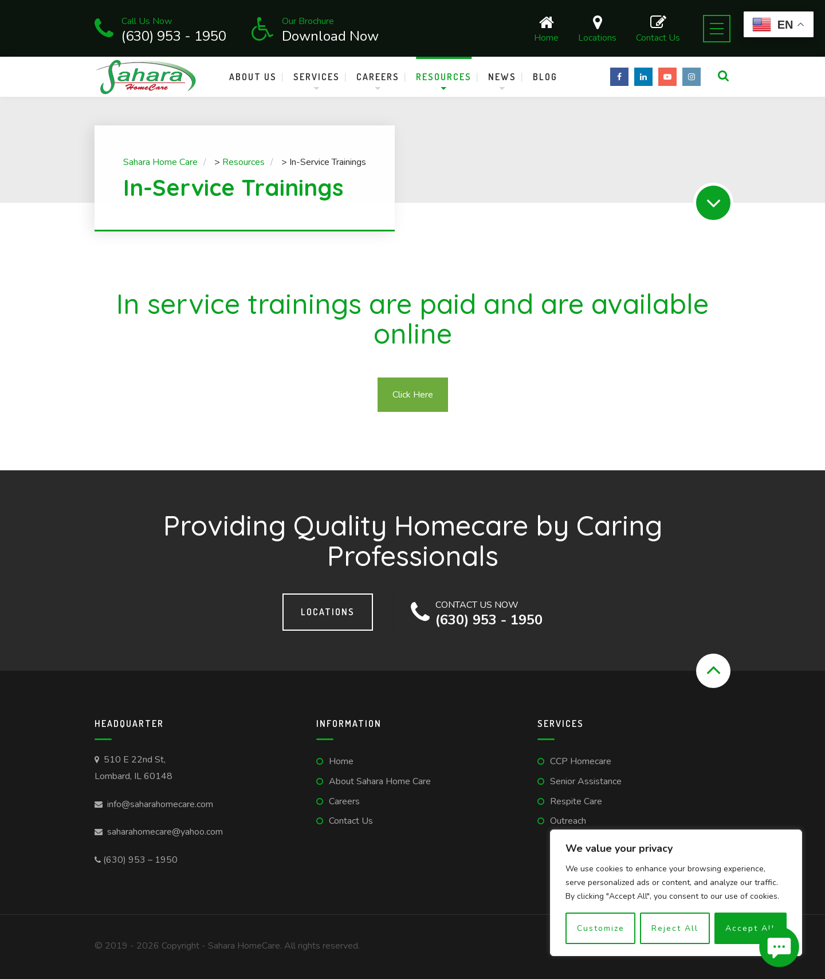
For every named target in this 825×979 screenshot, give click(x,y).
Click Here (412, 394)
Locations (597, 28)
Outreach (568, 821)
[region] (676, 892)
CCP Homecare (580, 761)
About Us (253, 76)
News (502, 76)
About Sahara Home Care (380, 781)
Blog (545, 76)
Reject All (674, 928)
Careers (377, 76)
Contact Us (658, 28)
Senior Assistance (586, 781)
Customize (600, 928)
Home (546, 28)
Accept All (750, 928)
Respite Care (576, 801)
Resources (444, 76)
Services (316, 76)
